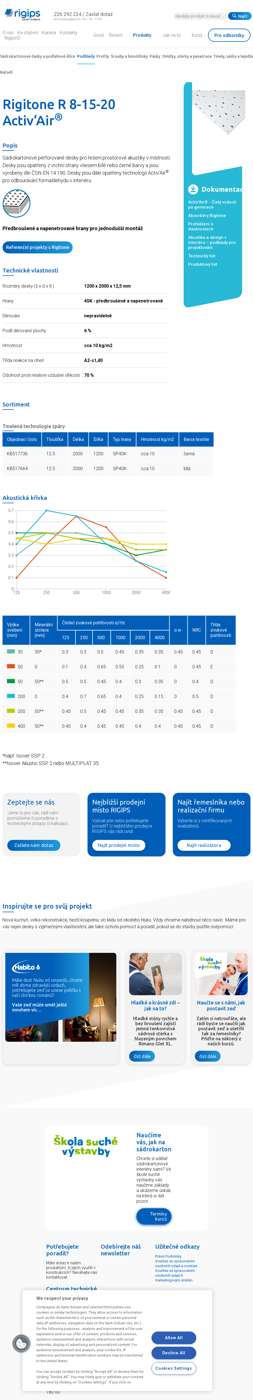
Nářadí (6, 72)
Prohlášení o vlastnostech (201, 226)
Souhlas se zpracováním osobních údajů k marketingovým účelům (175, 1275)
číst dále (142, 1056)
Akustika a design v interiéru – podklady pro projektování (212, 242)
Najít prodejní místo (119, 845)
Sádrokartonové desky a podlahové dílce (37, 56)
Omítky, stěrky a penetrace (187, 56)
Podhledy (86, 56)
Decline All (173, 1353)
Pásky (155, 56)
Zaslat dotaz (99, 14)
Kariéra (49, 32)
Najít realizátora (204, 845)
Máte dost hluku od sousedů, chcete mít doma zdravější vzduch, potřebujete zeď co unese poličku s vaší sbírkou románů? (47, 988)
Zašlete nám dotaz (33, 845)
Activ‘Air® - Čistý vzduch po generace (212, 205)
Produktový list (202, 264)
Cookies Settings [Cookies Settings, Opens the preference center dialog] (173, 1368)
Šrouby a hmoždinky (129, 56)
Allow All (174, 1338)
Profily (102, 56)
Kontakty (68, 32)
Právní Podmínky (168, 1256)
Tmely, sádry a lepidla (233, 56)
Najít (239, 16)
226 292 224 (67, 14)
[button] (21, 1344)
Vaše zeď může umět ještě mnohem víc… (39, 1007)
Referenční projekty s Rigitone (37, 247)
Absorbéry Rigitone (207, 215)
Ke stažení (28, 32)
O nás (8, 32)
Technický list (201, 255)
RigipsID (12, 38)
